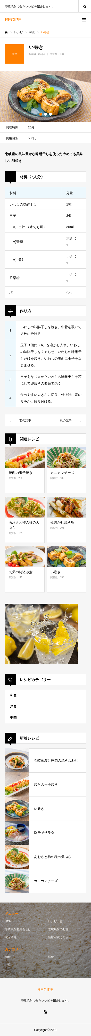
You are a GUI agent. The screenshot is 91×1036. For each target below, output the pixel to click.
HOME (9, 921)
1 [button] (40, 114)
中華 (13, 717)
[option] (45, 96)
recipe (41, 54)
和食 (13, 695)
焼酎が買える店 (58, 937)
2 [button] (45, 114)
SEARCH (84, 6)
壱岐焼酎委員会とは (18, 929)
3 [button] (50, 114)
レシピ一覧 (55, 921)
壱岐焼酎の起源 (58, 929)
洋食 (13, 706)
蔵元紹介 (11, 937)
